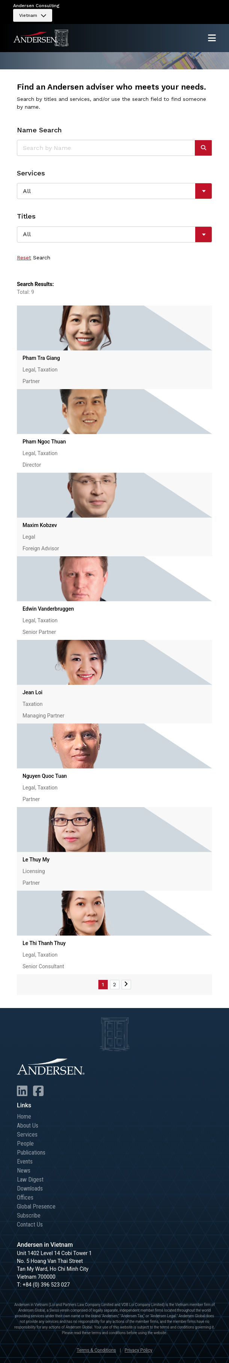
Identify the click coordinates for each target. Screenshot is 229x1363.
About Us (27, 1125)
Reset (24, 258)
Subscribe (29, 1215)
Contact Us (30, 1224)
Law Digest (30, 1179)
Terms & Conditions (96, 1350)
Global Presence (36, 1206)
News (23, 1170)
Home (24, 1116)
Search (41, 257)
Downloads (30, 1188)
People (25, 1143)
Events (25, 1161)
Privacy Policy (138, 1350)
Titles (26, 216)
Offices (25, 1197)
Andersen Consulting (36, 5)
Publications (31, 1152)
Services (31, 173)
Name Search (39, 130)
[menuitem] (32, 15)
